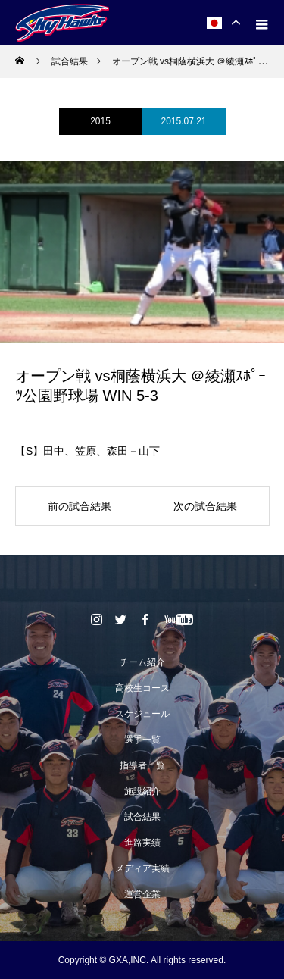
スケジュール (142, 713)
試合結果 (142, 817)
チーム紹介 (142, 662)
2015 (100, 121)
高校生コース (142, 688)
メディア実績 (142, 868)
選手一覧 (142, 739)
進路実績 (142, 842)
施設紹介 (142, 791)
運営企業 (142, 894)
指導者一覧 (142, 765)
